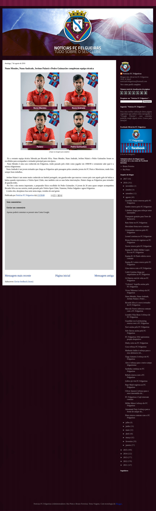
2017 (125, 179)
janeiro (128, 445)
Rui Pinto (126, 170)
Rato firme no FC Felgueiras (136, 223)
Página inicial (62, 275)
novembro (130, 186)
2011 (125, 465)
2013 (125, 457)
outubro (129, 190)
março (128, 437)
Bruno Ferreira (128, 166)
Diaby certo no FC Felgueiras (136, 343)
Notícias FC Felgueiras (132, 74)
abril (128, 434)
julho (128, 422)
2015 (125, 450)
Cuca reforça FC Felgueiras (135, 347)
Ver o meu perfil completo (130, 84)
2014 (125, 454)
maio (128, 430)
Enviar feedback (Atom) (24, 282)
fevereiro (129, 441)
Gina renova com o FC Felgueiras (138, 268)
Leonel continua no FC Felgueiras (138, 236)
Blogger (119, 504)
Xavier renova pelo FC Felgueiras (138, 246)
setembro (129, 193)
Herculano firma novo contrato (137, 226)
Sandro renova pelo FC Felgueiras (138, 207)
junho (128, 426)
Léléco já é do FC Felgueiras (136, 381)
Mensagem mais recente (18, 275)
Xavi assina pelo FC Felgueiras (137, 327)
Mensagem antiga (104, 275)
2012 (125, 461)
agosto (128, 197)
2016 (125, 183)
